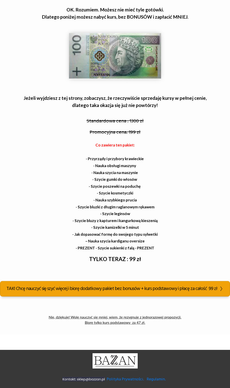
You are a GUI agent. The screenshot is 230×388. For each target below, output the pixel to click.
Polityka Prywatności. (125, 379)
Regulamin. (157, 379)
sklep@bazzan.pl (91, 379)
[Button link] (115, 288)
